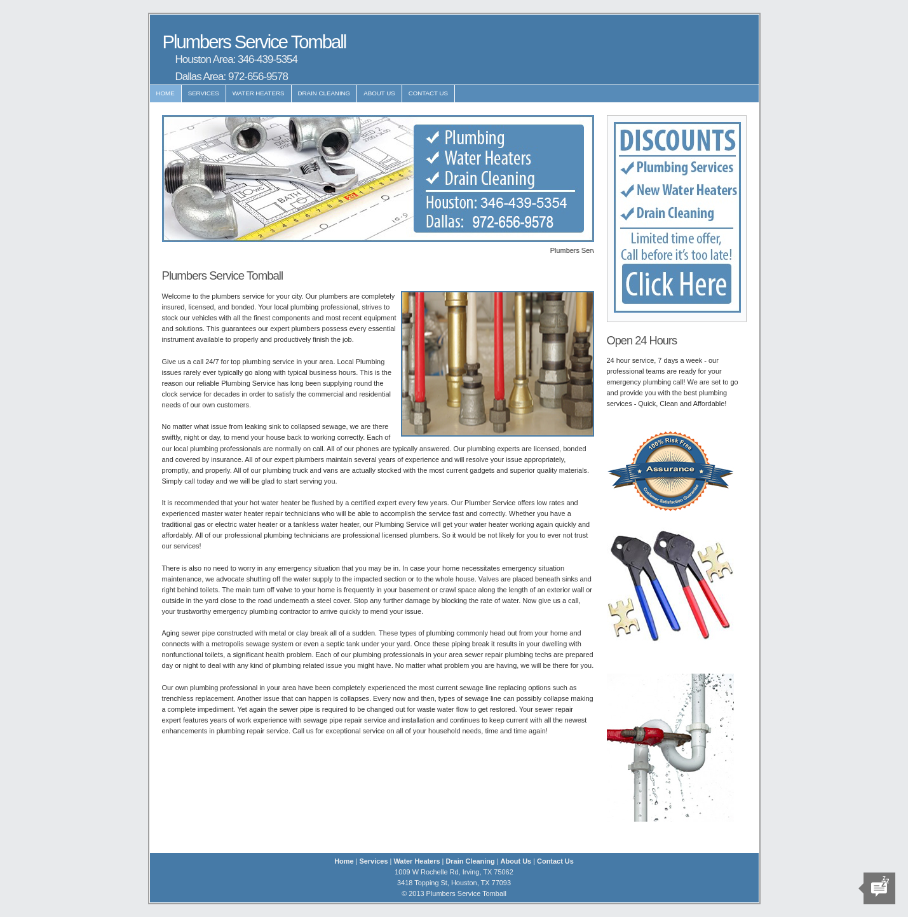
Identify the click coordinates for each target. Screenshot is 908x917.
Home (165, 93)
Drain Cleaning (324, 93)
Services (203, 93)
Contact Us (428, 93)
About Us (379, 93)
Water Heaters (259, 93)
